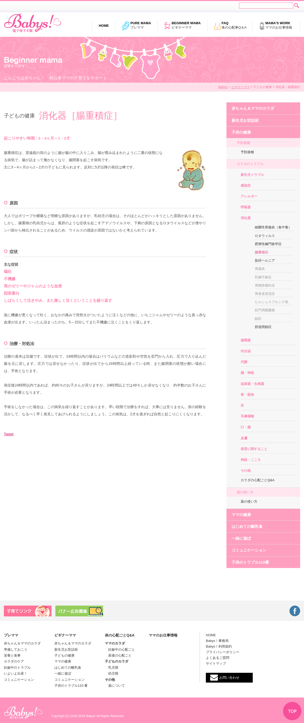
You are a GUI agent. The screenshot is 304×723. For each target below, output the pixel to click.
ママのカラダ (115, 643)
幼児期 (111, 673)
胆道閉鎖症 (263, 327)
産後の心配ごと (118, 655)
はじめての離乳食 (247, 526)
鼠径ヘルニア (265, 260)
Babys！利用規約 (219, 646)
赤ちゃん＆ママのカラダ (253, 108)
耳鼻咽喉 (247, 416)
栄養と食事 (12, 655)
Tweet (8, 434)
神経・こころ (251, 460)
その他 (246, 470)
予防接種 (243, 143)
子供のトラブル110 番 (71, 685)
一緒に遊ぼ (241, 538)
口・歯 (246, 427)
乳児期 (111, 667)
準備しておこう (15, 649)
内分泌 (246, 351)
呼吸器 (246, 207)
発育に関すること (254, 449)
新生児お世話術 (245, 120)
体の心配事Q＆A (230, 25)
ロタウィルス (265, 236)
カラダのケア (14, 661)
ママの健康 (241, 514)
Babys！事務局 (217, 641)
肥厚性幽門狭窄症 (268, 244)
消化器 (246, 218)
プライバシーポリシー (222, 652)
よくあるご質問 (217, 658)
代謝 (244, 362)
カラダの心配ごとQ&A (257, 480)
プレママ (136, 25)
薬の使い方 (245, 492)
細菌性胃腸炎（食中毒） (273, 227)
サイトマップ (216, 663)
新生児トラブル (252, 175)
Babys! (223, 87)
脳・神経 (247, 373)
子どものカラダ (116, 661)
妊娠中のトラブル (17, 667)
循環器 (246, 340)
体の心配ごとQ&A (119, 635)
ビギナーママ (182, 25)
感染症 (246, 185)
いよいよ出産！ (15, 673)
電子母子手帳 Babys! (32, 23)
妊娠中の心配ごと (120, 649)
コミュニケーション (249, 550)
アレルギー (249, 196)
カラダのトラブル (250, 164)
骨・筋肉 (247, 395)
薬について (115, 685)
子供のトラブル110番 (250, 562)
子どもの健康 (64, 655)
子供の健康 (241, 132)
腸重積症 (261, 252)
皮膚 (244, 438)
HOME (211, 635)
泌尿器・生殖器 (252, 384)
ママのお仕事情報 (275, 25)
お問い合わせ (229, 677)
